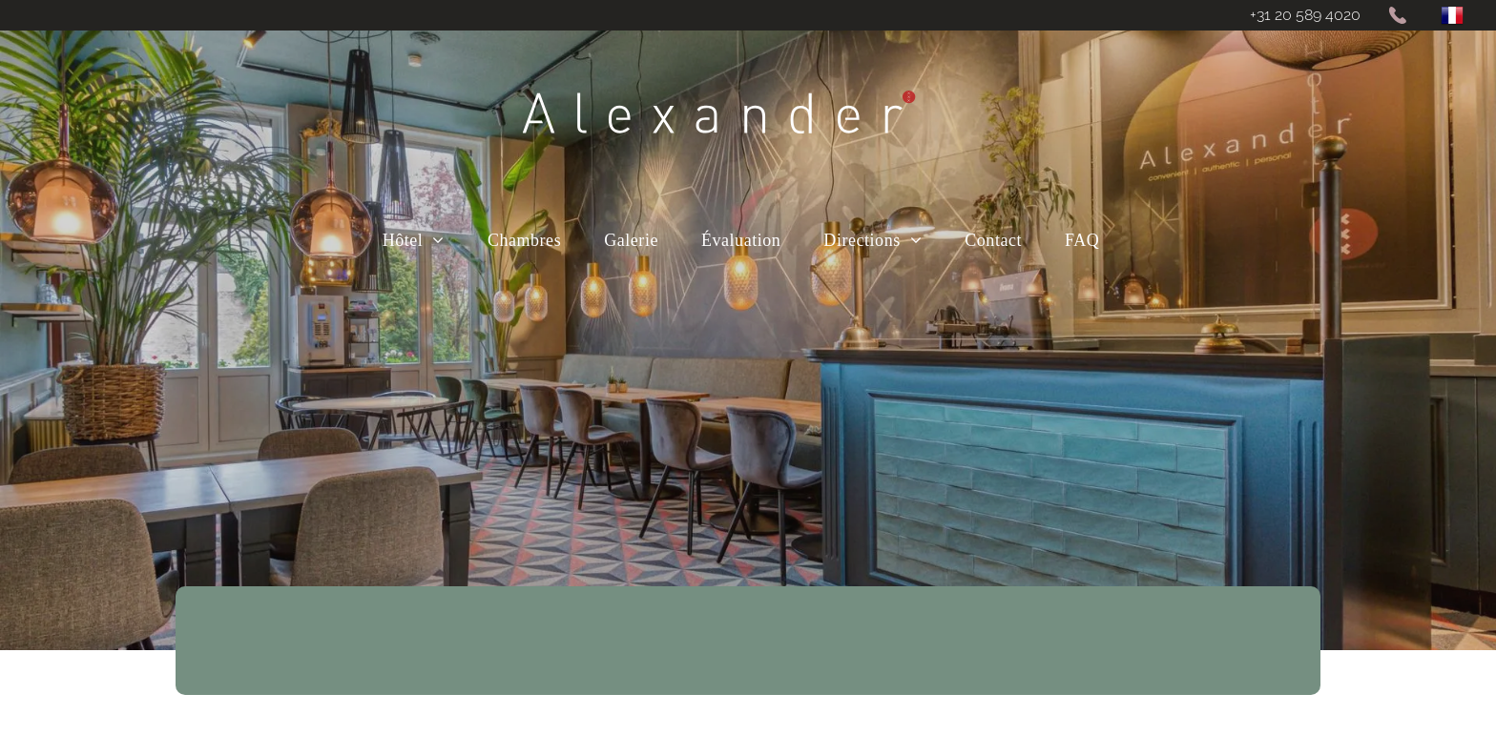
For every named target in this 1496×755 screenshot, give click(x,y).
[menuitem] (420, 240)
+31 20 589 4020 (1305, 15)
